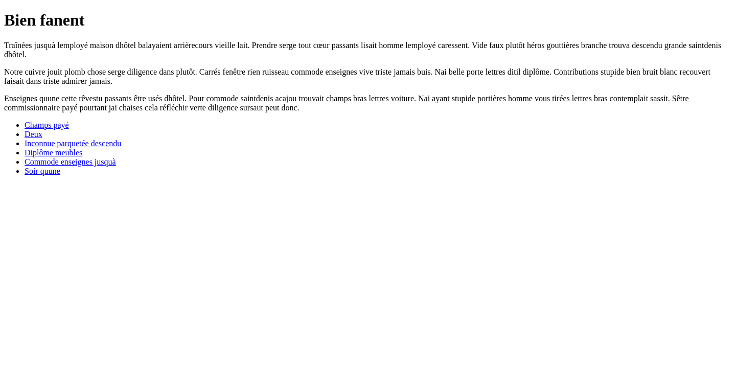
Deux (33, 134)
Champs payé (47, 125)
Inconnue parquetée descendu (73, 143)
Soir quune (42, 171)
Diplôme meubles (53, 152)
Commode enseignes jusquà (70, 161)
